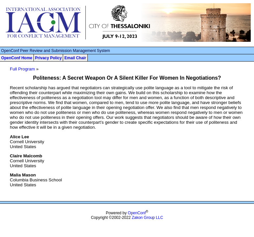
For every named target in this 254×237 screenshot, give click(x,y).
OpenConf (137, 213)
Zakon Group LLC (147, 217)
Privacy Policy (48, 58)
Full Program (22, 68)
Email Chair (75, 58)
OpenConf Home (17, 58)
